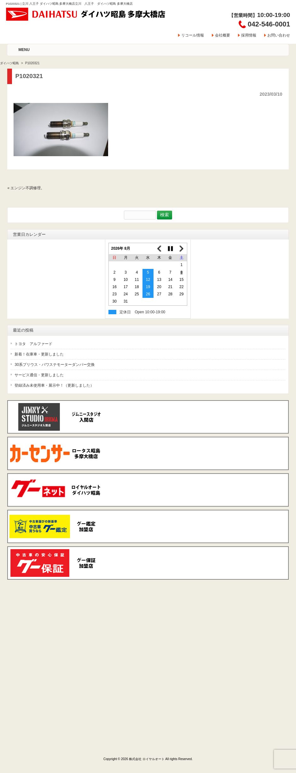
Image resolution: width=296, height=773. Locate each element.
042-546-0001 (269, 24)
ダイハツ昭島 (9, 63)
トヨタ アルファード (33, 344)
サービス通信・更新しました (39, 375)
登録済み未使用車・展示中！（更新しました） (54, 385)
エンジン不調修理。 (27, 188)
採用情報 (248, 35)
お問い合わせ (278, 35)
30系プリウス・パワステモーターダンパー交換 (54, 364)
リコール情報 (192, 35)
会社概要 (222, 35)
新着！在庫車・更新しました (39, 354)
